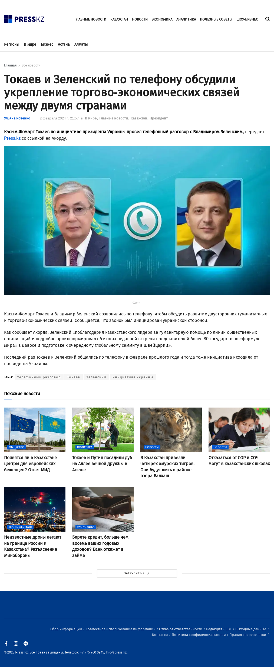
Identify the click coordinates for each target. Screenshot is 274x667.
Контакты (160, 635)
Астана (64, 44)
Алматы (81, 44)
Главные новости (114, 118)
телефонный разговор (39, 377)
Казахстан (139, 118)
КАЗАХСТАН (119, 19)
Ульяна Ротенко (17, 118)
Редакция (214, 629)
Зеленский (96, 377)
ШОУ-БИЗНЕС (247, 19)
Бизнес (47, 44)
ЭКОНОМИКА (162, 19)
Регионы (11, 44)
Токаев (73, 377)
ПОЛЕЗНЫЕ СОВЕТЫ (216, 19)
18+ (229, 629)
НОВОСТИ (140, 19)
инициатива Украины (133, 377)
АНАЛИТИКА (186, 19)
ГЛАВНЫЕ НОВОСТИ (90, 19)
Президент (159, 118)
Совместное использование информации (121, 629)
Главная (10, 65)
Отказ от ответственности (181, 629)
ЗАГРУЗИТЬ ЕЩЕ (137, 573)
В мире (30, 44)
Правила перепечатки (248, 635)
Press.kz (12, 138)
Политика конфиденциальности (199, 635)
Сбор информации (66, 629)
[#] (24, 17)
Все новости (31, 65)
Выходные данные (251, 629)
